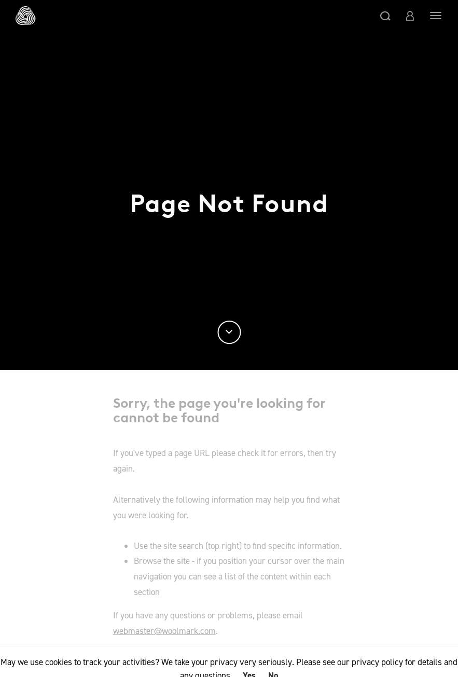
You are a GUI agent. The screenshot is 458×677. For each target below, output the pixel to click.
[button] (385, 15)
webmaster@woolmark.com (164, 631)
